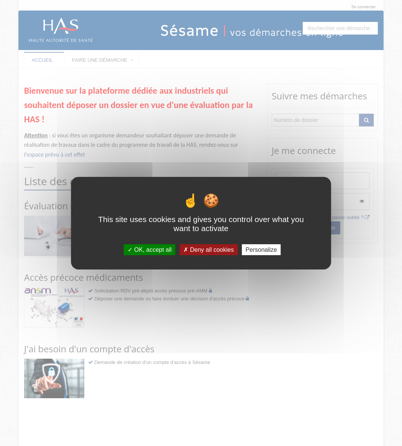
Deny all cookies (208, 249)
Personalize (261, 249)
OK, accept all (150, 249)
